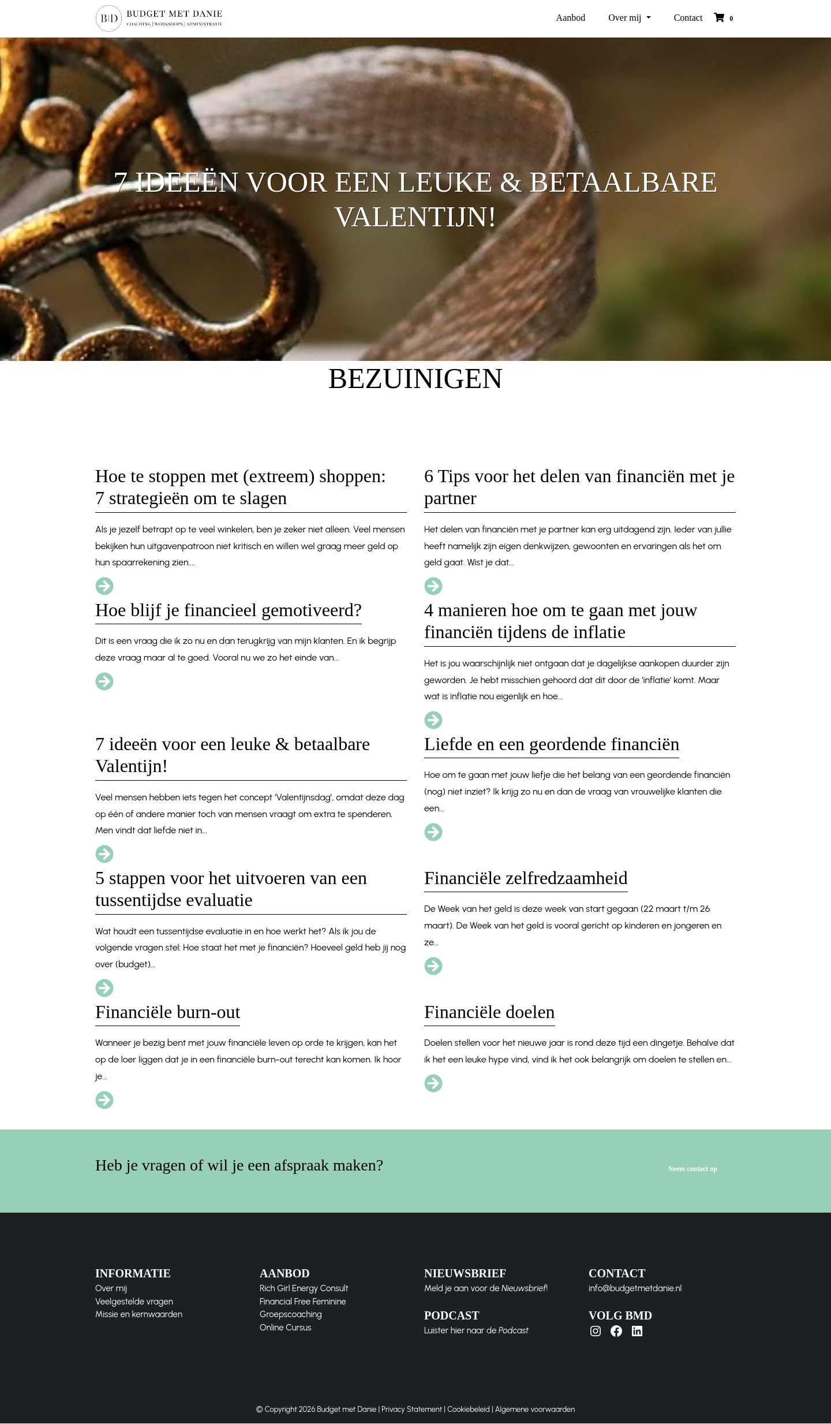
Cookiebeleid (468, 1409)
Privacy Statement (411, 1409)
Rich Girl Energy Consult (304, 1288)
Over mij (625, 18)
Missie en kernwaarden (138, 1314)
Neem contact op (692, 1169)
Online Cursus (285, 1327)
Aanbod (571, 18)
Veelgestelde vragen (134, 1301)
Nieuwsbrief (523, 1288)
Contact (688, 18)
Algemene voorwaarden (535, 1409)
